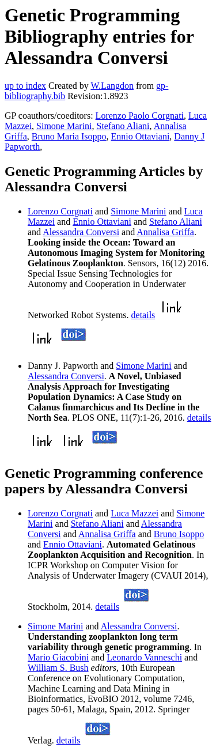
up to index (25, 85)
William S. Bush (58, 668)
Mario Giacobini (58, 657)
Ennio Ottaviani (140, 136)
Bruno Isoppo (179, 534)
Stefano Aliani (123, 126)
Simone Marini (64, 126)
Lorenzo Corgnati (60, 211)
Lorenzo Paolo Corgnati (140, 115)
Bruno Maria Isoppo (69, 136)
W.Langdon (112, 85)
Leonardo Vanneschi (144, 657)
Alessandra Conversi (81, 232)
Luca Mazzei (134, 513)
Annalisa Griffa (165, 232)
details (143, 315)
